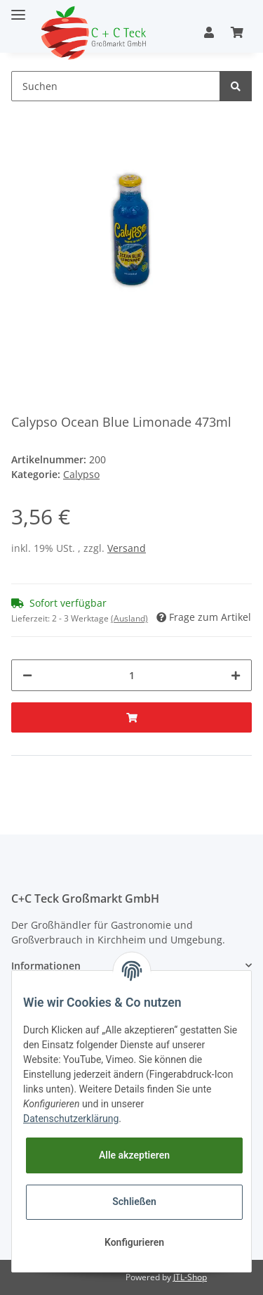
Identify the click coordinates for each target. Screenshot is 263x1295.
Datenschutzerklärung (71, 1118)
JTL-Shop (190, 1277)
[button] (209, 32)
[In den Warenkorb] (131, 717)
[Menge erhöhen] (235, 675)
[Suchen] (115, 86)
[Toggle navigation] (18, 9)
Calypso (81, 474)
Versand (126, 548)
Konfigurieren (134, 1242)
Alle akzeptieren (134, 1155)
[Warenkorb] (237, 32)
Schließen (134, 1201)
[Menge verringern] (27, 675)
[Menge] (131, 675)
